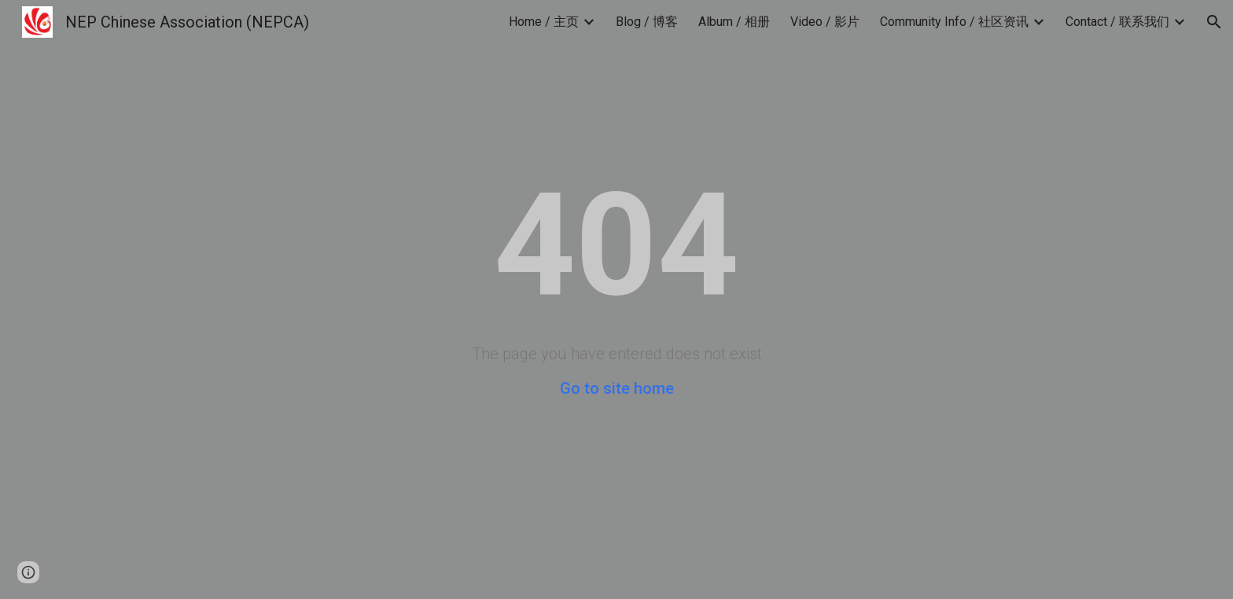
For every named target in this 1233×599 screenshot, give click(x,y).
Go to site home (617, 388)
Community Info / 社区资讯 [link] (954, 21)
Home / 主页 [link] (544, 21)
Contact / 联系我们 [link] (1117, 21)
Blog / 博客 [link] (647, 21)
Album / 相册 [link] (734, 21)
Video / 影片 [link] (824, 21)
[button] (1214, 22)
